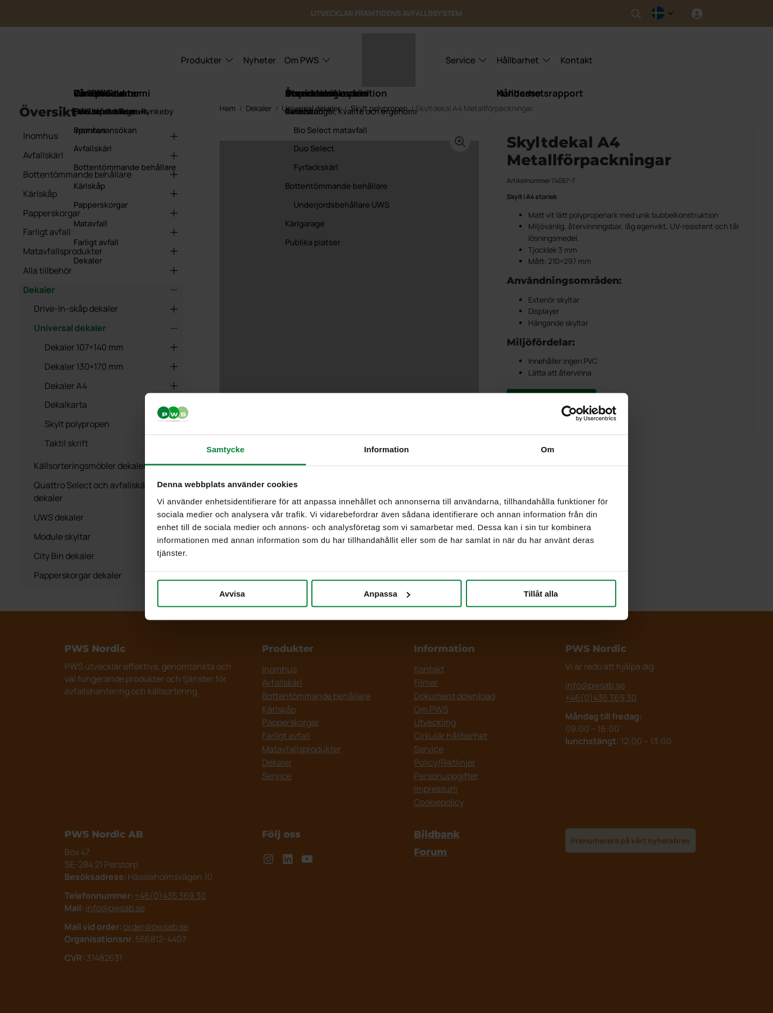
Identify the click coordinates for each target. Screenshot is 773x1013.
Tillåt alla (541, 593)
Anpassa (386, 593)
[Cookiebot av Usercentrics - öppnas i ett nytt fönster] (569, 414)
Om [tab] (547, 448)
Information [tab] (386, 448)
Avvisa (232, 593)
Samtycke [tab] (226, 448)
